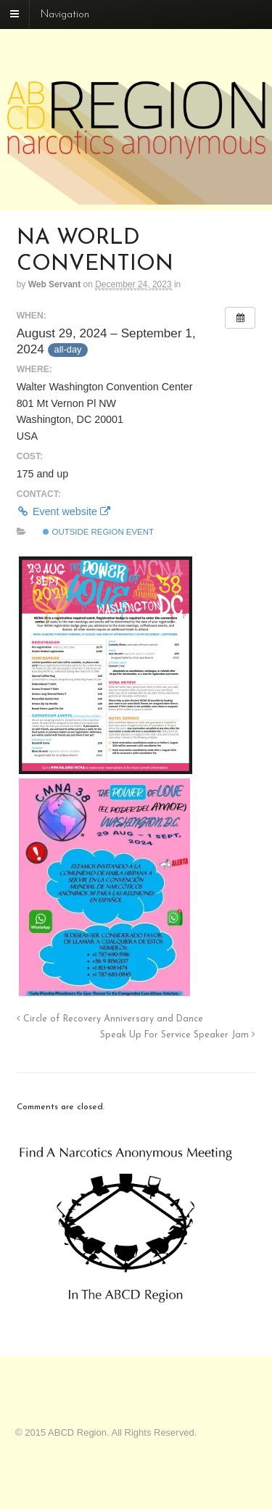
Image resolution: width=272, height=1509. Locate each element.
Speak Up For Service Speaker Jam (177, 1035)
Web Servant (54, 284)
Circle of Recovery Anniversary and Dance (110, 1019)
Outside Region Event (98, 531)
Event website (63, 511)
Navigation (65, 14)
